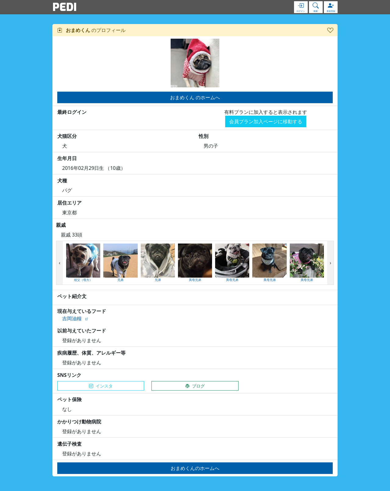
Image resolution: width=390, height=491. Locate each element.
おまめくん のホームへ (195, 97)
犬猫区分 (67, 136)
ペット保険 (69, 399)
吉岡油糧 (72, 318)
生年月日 (67, 158)
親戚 (61, 225)
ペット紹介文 (72, 296)
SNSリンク (69, 375)
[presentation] (59, 263)
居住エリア (69, 202)
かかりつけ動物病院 (79, 421)
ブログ (195, 386)
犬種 (62, 180)
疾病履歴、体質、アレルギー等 (91, 352)
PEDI (64, 7)
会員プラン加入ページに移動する (265, 121)
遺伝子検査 (69, 443)
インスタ (101, 386)
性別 (203, 136)
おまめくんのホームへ (195, 468)
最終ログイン (72, 112)
